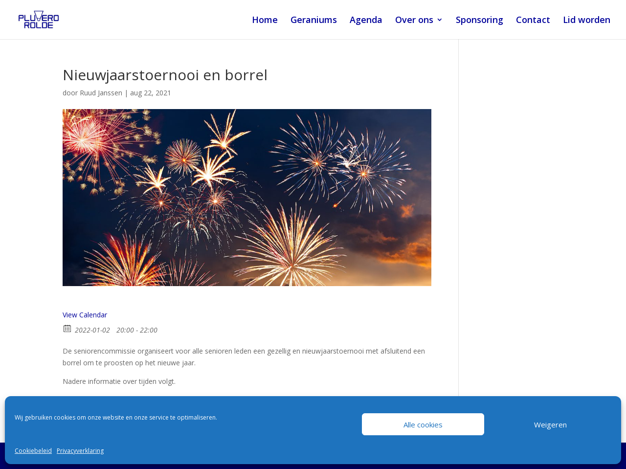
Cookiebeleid (33, 451)
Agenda (366, 20)
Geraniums (314, 20)
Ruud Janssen (101, 92)
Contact (533, 20)
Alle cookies (423, 424)
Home (265, 20)
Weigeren (550, 424)
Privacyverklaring (80, 451)
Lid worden (586, 20)
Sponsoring (479, 20)
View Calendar (85, 314)
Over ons (414, 20)
